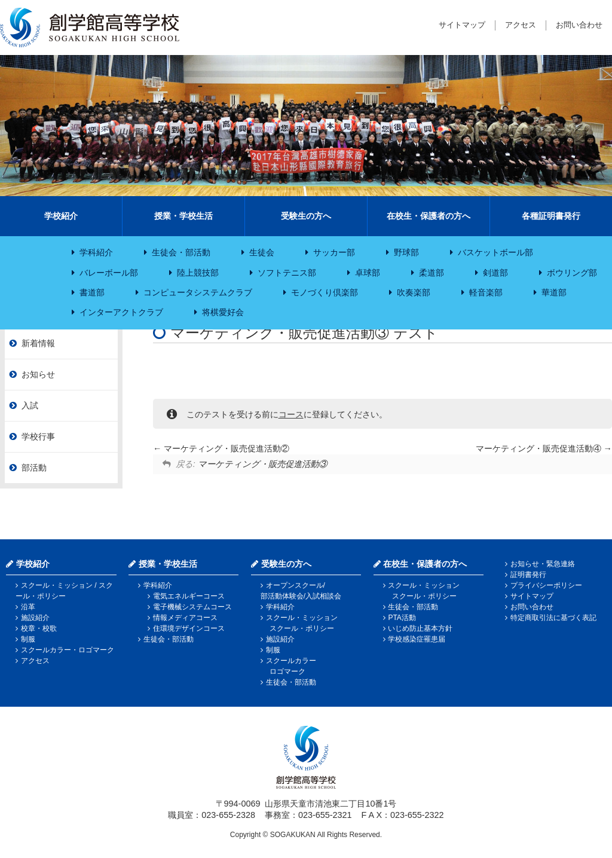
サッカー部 (334, 252)
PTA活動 (401, 617)
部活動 (34, 467)
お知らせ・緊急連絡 (542, 564)
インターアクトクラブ (121, 312)
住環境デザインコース (189, 628)
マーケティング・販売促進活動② (221, 448)
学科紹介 (96, 252)
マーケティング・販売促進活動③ (262, 464)
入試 (30, 405)
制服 (28, 639)
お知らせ (38, 374)
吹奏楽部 (413, 292)
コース (291, 414)
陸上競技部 (198, 272)
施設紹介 (35, 617)
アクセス (520, 24)
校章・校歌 (39, 628)
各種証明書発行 (551, 216)
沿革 (28, 607)
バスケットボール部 (495, 252)
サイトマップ (462, 24)
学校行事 (38, 436)
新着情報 (38, 343)
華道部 (554, 292)
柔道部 (431, 272)
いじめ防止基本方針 (420, 628)
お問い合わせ (579, 24)
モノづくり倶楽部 (324, 292)
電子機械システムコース (192, 607)
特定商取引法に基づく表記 (553, 617)
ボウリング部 (572, 272)
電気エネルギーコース (189, 596)
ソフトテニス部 (287, 272)
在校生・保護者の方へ (428, 216)
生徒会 (261, 252)
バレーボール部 (108, 272)
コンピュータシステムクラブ (197, 292)
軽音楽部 (486, 292)
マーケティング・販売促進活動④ (544, 448)
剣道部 (495, 272)
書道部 (92, 292)
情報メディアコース (185, 617)
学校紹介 (61, 216)
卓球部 (367, 272)
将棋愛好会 (223, 312)
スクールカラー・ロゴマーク (67, 650)
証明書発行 (528, 574)
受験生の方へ (306, 216)
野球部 (406, 252)
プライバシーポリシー (546, 585)
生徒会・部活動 (181, 252)
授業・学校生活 (183, 216)
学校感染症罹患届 (416, 639)
